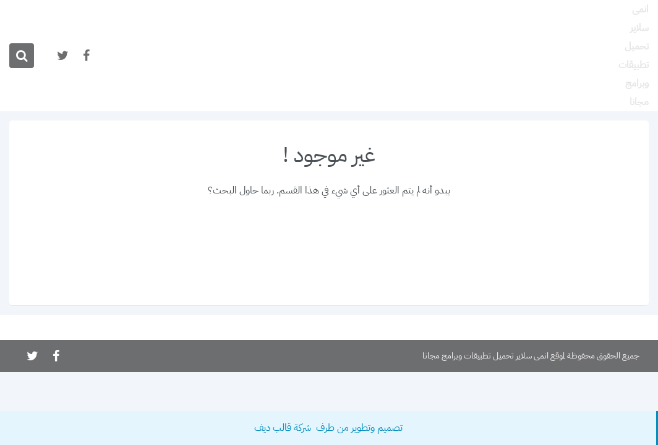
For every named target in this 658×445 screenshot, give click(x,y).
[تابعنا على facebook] (85, 56)
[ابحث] (21, 55)
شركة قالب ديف (284, 427)
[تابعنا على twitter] (62, 56)
